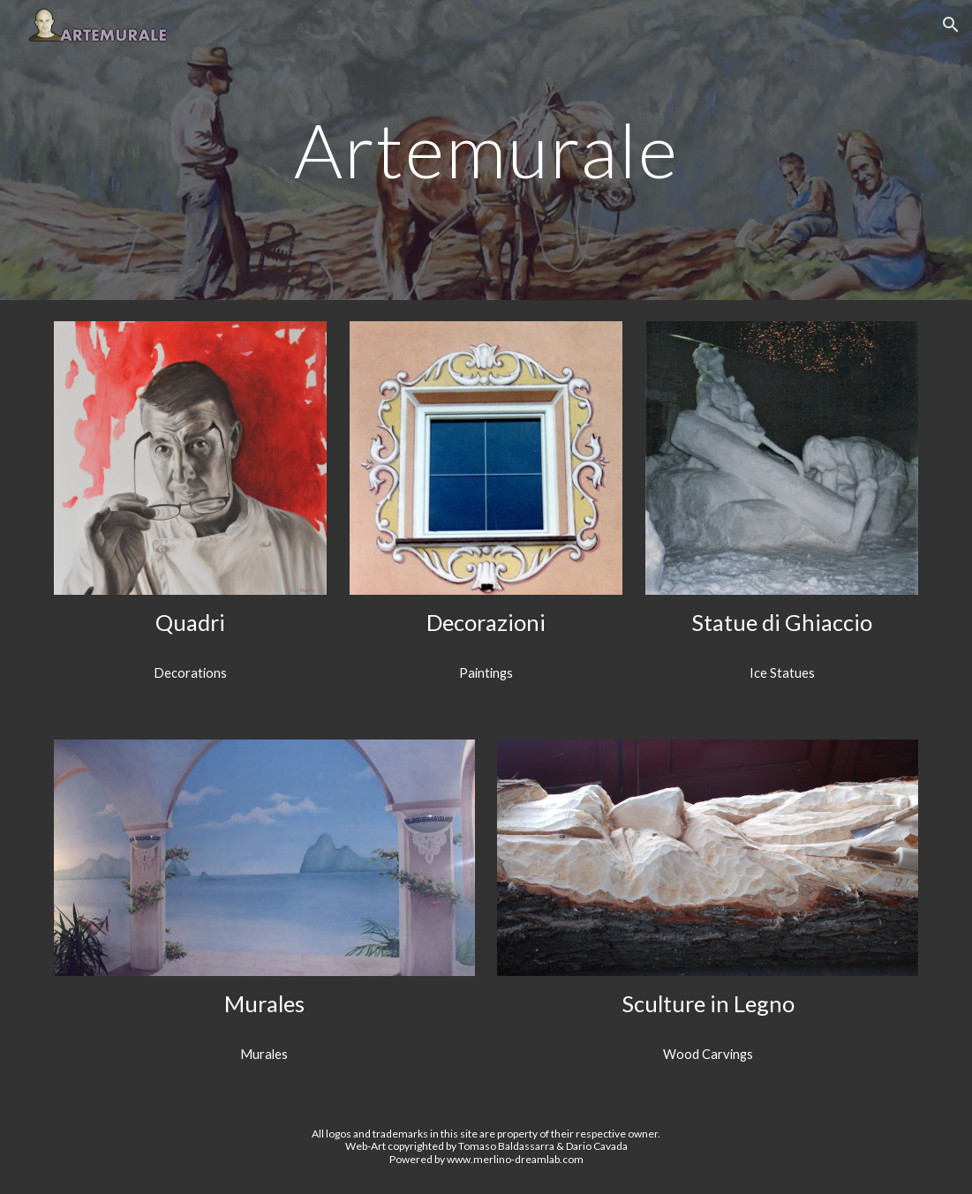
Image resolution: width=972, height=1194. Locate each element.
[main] (486, 149)
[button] (951, 25)
